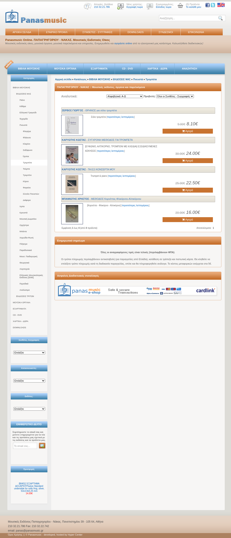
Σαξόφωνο (27, 150)
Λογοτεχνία (25, 269)
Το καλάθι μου (193, 7)
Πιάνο (22, 100)
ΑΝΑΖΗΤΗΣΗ (189, 68)
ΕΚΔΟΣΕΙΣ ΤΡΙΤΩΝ (25, 296)
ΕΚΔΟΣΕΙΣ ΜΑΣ (23, 94)
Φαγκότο (27, 188)
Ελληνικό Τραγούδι (28, 112)
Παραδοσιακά (26, 250)
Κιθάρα (23, 106)
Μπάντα (23, 231)
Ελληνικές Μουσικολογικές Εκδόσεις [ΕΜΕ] (31, 276)
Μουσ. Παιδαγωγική (28, 256)
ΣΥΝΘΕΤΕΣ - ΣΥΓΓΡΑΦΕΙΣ (97, 32)
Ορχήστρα (24, 225)
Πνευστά (23, 125)
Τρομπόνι (27, 175)
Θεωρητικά (24, 263)
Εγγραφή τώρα (135, 7)
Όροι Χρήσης (15, 534)
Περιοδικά (24, 284)
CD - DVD (127, 68)
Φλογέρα (27, 131)
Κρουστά (24, 213)
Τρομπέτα (27, 163)
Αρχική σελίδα (63, 79)
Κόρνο (26, 181)
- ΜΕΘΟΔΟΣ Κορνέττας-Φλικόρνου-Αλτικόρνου (101, 199)
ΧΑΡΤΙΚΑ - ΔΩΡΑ (157, 68)
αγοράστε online (123, 43)
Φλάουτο (27, 138)
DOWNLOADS (135, 32)
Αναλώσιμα (25, 290)
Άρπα (22, 206)
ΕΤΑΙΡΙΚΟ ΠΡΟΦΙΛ (57, 32)
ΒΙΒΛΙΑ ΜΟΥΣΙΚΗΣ (29, 68)
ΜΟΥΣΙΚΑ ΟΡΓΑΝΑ (65, 68)
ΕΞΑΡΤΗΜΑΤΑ (99, 68)
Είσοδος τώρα (163, 7)
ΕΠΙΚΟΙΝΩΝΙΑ (196, 32)
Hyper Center (75, 534)
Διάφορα (27, 200)
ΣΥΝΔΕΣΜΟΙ (166, 32)
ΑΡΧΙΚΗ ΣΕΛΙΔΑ (22, 32)
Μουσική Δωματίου (28, 219)
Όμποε (26, 156)
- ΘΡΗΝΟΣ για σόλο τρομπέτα (89, 110)
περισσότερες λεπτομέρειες (120, 117)
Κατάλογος (80, 79)
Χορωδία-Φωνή (27, 238)
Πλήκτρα (23, 244)
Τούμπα (26, 169)
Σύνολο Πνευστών (31, 194)
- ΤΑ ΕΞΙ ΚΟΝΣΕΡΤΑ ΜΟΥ (88, 169)
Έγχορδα (24, 119)
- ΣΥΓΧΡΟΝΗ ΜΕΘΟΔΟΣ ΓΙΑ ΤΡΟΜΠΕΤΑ (97, 140)
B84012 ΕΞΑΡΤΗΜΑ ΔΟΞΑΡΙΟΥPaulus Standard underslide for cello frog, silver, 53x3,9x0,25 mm (29, 487)
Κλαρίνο (26, 144)
